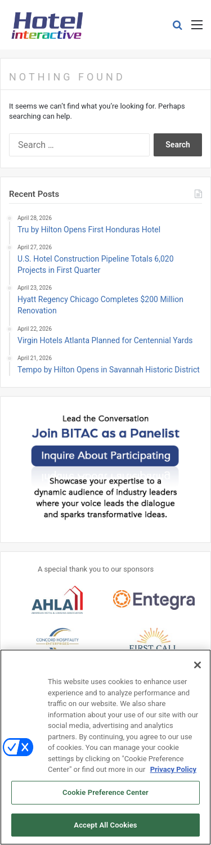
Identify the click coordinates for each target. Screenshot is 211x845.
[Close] (197, 669)
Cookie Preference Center (105, 796)
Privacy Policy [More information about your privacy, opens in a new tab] (173, 773)
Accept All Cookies (105, 829)
